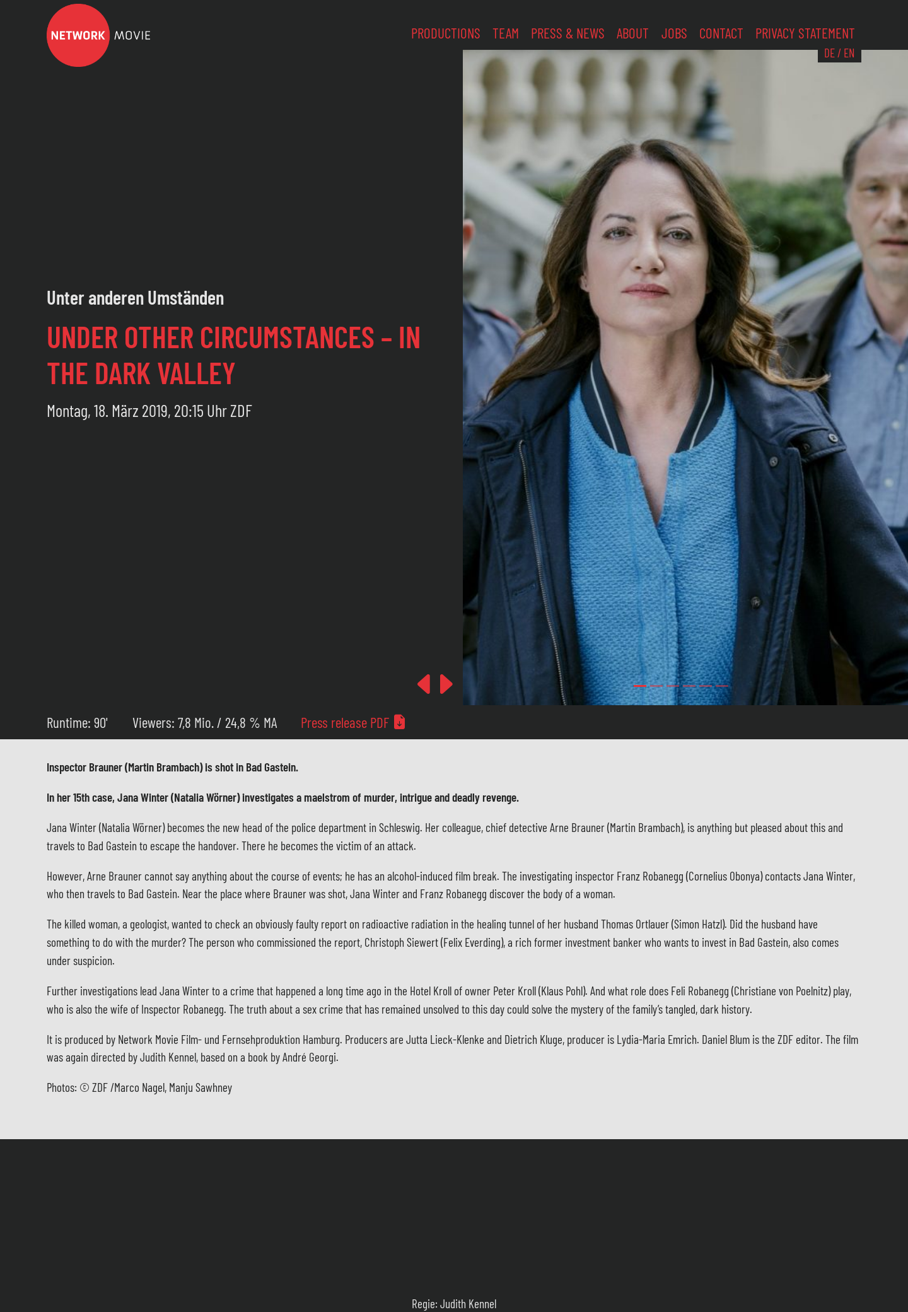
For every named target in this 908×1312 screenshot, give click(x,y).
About (633, 33)
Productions (445, 33)
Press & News (568, 33)
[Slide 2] (672, 686)
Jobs (674, 33)
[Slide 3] (689, 686)
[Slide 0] (640, 686)
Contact (721, 33)
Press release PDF (354, 722)
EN (849, 52)
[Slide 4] (705, 686)
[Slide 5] (722, 686)
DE (829, 52)
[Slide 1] (656, 686)
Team (505, 33)
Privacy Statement (805, 33)
